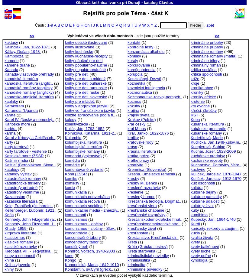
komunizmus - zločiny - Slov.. (90, 228)
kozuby (134, 106)
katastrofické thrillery (22, 183)
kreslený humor (141, 196)
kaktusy (11, 42)
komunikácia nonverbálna (87, 196)
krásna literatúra (142, 151)
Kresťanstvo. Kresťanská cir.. (153, 237)
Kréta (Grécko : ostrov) (148, 246)
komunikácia (76, 192)
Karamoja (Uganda (21, 110)
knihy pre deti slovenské (86, 97)
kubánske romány (206, 133)
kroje (195, 83)
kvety (195, 242)
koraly (133, 60)
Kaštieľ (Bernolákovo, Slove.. (30, 165)
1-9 (50, 25)
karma (10, 133)
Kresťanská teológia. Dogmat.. (154, 201)
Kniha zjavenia (17, 264)
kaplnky (11, 101)
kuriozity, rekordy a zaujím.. (215, 228)
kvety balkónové (205, 246)
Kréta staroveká (141, 251)
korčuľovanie (139, 65)
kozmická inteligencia (146, 88)
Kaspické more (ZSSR (24, 156)
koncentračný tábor (82, 242)
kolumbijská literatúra (83, 147)
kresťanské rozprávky (146, 215)
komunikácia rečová (82, 201)
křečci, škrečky (204, 110)
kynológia (199, 260)
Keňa (9, 215)
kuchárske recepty (207, 160)
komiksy (72, 183)
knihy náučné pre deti (84, 60)
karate (10, 115)
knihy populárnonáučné (85, 69)
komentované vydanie (84, 169)
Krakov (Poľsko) (142, 119)
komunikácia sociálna (84, 205)
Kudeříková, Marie (207, 137)
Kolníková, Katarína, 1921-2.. (90, 133)
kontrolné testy (140, 47)
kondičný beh (76, 246)
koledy (70, 119)
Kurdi (195, 224)
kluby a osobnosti (20, 255)
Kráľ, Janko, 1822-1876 (148, 133)
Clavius (166, 2)
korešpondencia (142, 69)
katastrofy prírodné (21, 187)
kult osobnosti (203, 183)
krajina (133, 110)
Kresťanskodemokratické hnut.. (155, 219)
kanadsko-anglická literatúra (29, 97)
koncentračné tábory (83, 237)
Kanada (11, 69)
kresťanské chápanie (146, 210)
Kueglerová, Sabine (208, 147)
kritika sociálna (204, 69)
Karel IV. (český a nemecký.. (29, 119)
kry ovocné (200, 106)
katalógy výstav (18, 174)
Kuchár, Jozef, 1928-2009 (213, 151)
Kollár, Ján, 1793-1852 (85, 128)
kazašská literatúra (21, 201)
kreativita (135, 165)
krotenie (198, 101)
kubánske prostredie (208, 128)
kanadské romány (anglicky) (29, 92)
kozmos (134, 101)
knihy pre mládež (80, 101)
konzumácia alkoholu (146, 51)
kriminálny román (206, 65)
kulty (195, 210)
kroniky (197, 92)
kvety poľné (201, 255)
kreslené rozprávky (144, 187)
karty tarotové (16, 147)
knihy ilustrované (80, 47)
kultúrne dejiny (203, 192)
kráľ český (136, 124)
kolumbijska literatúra (83, 142)
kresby (133, 178)
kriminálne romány (207, 51)
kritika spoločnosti (206, 74)
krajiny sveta (139, 115)
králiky (133, 137)
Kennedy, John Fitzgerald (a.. (30, 219)
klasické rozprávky (21, 246)
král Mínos (137, 128)
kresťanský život (142, 228)
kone (69, 255)
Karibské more (17, 124)
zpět (210, 25)
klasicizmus (15, 237)
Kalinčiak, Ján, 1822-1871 (27, 47)
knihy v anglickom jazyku (86, 106)
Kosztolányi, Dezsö (144, 79)
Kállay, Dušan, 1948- (23, 51)
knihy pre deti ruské (82, 92)
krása (132, 147)
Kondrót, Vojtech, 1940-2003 (90, 251)
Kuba (195, 119)
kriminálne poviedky (145, 269)
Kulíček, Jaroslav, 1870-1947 (216, 174)
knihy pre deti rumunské (86, 88)
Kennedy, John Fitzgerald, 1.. (30, 224)
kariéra (11, 128)
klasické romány (19, 242)
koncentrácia (76, 233)
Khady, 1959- (16, 228)
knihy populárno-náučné (86, 65)
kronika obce (202, 88)
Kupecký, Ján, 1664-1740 (213, 219)
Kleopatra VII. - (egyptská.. (29, 251)
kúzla (195, 233)
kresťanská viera (142, 205)
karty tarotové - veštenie (26, 151)
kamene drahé (17, 65)
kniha (9, 260)
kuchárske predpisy (208, 156)
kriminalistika (139, 260)
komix (70, 187)
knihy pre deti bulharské (86, 83)
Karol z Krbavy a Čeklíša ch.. (30, 137)
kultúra (196, 187)
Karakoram (14, 106)
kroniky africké (203, 97)
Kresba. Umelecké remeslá (151, 174)
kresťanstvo (138, 233)
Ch (87, 25)
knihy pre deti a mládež (85, 79)
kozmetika (136, 83)
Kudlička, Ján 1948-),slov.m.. (216, 142)
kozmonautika (140, 92)
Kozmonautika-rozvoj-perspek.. (155, 97)
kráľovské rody (140, 142)
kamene (12, 60)
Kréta (132, 242)
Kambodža (14, 56)
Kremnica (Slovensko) (147, 169)
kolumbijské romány (82, 151)
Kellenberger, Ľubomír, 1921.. (31, 210)
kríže (195, 79)
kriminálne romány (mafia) (214, 56)
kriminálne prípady (207, 47)
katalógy (12, 169)
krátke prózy (138, 160)
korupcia (135, 74)
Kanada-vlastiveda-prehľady (29, 74)
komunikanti (75, 215)
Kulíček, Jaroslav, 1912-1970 (216, 178)
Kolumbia (73, 137)
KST (194, 115)
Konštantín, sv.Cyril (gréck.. (89, 269)
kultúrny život (202, 205)
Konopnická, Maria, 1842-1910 (92, 264)
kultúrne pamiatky (206, 196)
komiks (71, 178)
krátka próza (138, 156)
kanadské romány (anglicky (29, 88)
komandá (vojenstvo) (83, 156)
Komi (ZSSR (76, 174)
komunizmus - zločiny (84, 224)
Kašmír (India (16, 160)
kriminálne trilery (205, 60)
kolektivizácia (76, 124)
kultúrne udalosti (205, 201)
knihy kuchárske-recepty (86, 56)
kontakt (134, 42)
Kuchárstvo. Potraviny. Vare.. (216, 165)
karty (9, 142)
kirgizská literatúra (21, 233)
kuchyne (198, 169)
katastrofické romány (23, 178)
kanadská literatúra (21, 79)
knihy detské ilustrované (86, 42)
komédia (72, 160)
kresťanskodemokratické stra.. (154, 224)
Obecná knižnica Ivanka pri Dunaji (108, 2)
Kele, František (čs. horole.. (29, 205)
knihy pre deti (77, 74)
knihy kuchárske (79, 51)
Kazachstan (15, 196)
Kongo (70, 260)
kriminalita (136, 264)
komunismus (76, 219)
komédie (72, 165)
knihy (9, 269)
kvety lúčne (201, 251)
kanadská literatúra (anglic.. (29, 83)
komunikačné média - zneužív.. (92, 210)
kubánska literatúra (207, 124)
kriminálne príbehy (207, 42)
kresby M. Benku (142, 183)
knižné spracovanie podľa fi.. (90, 115)
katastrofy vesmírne (22, 192)
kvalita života (202, 237)
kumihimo (199, 215)
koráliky (134, 56)
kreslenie (135, 192)
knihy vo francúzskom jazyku (90, 110)
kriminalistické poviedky (148, 255)
